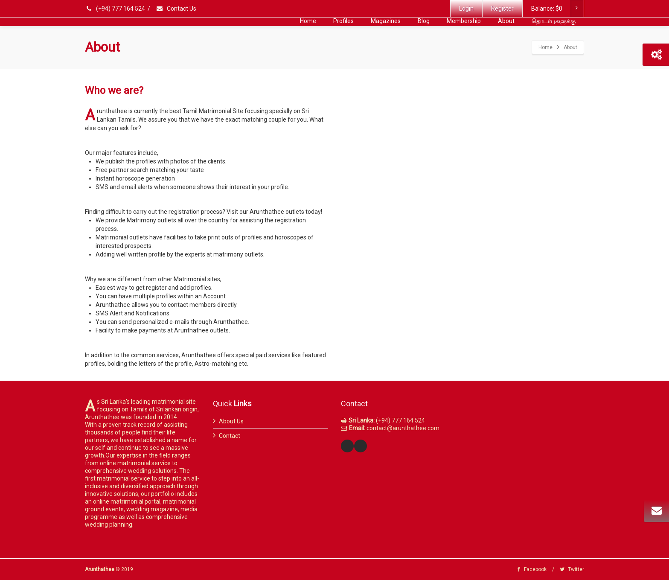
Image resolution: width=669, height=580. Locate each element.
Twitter (572, 569)
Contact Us (176, 8)
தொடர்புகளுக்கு (554, 20)
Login (466, 8)
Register (502, 8)
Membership (464, 20)
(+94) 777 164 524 (115, 8)
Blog (424, 20)
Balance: (557, 8)
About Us (231, 421)
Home (308, 20)
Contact (229, 435)
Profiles (343, 20)
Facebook (532, 569)
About (506, 20)
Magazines (386, 20)
